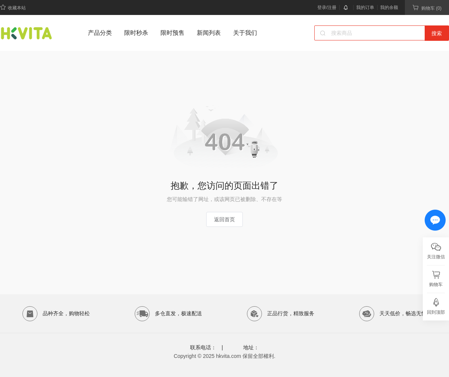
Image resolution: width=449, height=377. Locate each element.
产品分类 (100, 33)
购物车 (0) (427, 7)
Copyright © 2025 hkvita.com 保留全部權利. (224, 356)
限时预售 (172, 33)
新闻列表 (209, 33)
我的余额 (389, 7)
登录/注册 (326, 7)
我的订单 (365, 7)
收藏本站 (13, 7)
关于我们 (245, 33)
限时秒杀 (136, 33)
